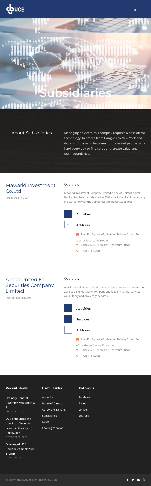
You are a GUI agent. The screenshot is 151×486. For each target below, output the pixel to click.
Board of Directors (53, 403)
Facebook (84, 397)
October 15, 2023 (16, 437)
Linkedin (84, 409)
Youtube (84, 415)
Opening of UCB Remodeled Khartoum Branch (20, 448)
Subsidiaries (49, 415)
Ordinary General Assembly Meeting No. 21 (20, 402)
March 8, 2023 (15, 457)
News (45, 422)
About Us (48, 397)
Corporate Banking (54, 409)
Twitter (83, 403)
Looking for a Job (52, 428)
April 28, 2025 (14, 411)
